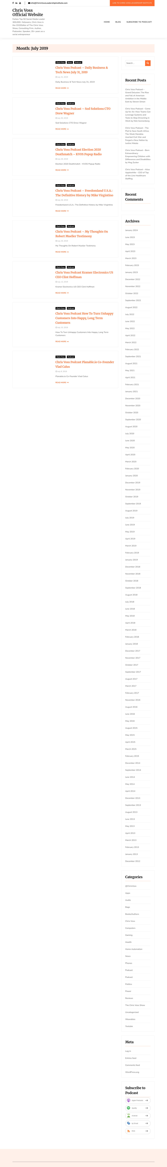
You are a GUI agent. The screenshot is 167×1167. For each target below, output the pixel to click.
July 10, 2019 (53, 327)
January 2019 (131, 559)
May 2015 (130, 735)
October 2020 (131, 412)
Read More (51, 88)
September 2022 (133, 300)
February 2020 (132, 468)
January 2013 (131, 854)
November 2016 (132, 700)
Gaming (129, 935)
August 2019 (131, 510)
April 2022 (130, 335)
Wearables (130, 1019)
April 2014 (130, 791)
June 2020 (130, 440)
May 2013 (130, 826)
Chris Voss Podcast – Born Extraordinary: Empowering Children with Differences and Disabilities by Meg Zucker (138, 156)
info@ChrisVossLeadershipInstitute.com (47, 3)
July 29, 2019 (53, 159)
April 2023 (130, 251)
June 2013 (130, 819)
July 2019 (129, 517)
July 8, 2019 (52, 368)
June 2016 (130, 714)
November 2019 (132, 489)
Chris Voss (51, 62)
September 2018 (133, 587)
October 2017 (131, 665)
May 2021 (130, 370)
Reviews (129, 998)
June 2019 (130, 524)
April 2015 (130, 742)
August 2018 (131, 594)
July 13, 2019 (53, 282)
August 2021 (131, 363)
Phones (128, 963)
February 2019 (132, 552)
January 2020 (131, 475)
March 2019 (130, 545)
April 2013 (130, 833)
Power (128, 991)
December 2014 (132, 763)
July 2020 (129, 433)
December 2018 (132, 566)
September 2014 (133, 770)
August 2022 (131, 307)
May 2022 (130, 328)
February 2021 (132, 384)
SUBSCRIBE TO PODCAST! (139, 22)
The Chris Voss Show (135, 1005)
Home (107, 22)
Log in (128, 1051)
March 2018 (130, 629)
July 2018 (129, 601)
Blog (118, 22)
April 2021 (130, 377)
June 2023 (130, 237)
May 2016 (130, 721)
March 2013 (130, 840)
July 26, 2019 (53, 200)
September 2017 (133, 672)
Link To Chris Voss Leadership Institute (132, 3)
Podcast (68, 62)
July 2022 (129, 314)
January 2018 (131, 644)
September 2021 (133, 356)
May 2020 (130, 447)
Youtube (129, 1026)
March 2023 (130, 258)
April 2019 (130, 538)
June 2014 (130, 777)
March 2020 (130, 461)
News (60, 62)
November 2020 (132, 405)
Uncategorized (132, 1012)
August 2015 (131, 728)
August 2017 (131, 679)
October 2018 (131, 580)
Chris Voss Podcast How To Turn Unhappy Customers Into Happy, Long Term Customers (77, 318)
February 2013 (132, 847)
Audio (128, 900)
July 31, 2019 (53, 77)
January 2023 (131, 272)
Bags (127, 907)
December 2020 (132, 398)
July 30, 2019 (53, 118)
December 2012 (132, 861)
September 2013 (133, 805)
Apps (127, 893)
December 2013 (132, 798)
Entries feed (130, 1058)
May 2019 (130, 531)
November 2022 (132, 286)
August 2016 (131, 707)
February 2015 (132, 756)
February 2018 (132, 637)
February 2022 (132, 349)
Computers (130, 928)
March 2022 (130, 342)
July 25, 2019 (53, 241)
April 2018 (130, 622)
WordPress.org (132, 1072)
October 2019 (131, 496)
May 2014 (130, 784)
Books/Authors (132, 914)
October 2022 (131, 293)
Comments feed (132, 1065)
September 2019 (133, 503)
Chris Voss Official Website (27, 12)
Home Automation (133, 949)
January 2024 (131, 230)
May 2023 (130, 244)
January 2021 (131, 391)
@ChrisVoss (130, 886)
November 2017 (132, 658)
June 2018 (130, 608)
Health (128, 942)
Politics (128, 984)
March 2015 (130, 749)
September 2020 (133, 419)
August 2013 (131, 812)
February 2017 (132, 693)
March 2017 (130, 686)
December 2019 (132, 482)
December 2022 (132, 279)
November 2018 (132, 573)
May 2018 (130, 615)
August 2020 (131, 426)
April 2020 (130, 454)
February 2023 (132, 265)
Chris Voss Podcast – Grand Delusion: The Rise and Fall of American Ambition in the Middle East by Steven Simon (137, 95)
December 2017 (132, 651)
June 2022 (130, 321)
